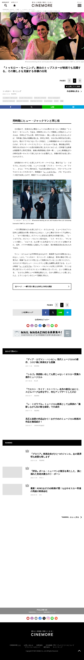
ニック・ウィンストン (25, 98)
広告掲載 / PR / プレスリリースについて (60, 645)
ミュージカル (48, 101)
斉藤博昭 (13, 94)
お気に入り (14, 4)
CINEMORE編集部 (39, 425)
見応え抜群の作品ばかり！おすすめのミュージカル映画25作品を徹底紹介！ (53, 420)
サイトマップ (57, 647)
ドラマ (56, 101)
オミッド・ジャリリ (22, 101)
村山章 (36, 381)
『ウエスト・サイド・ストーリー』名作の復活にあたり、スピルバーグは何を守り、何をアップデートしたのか (53, 390)
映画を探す (5, 4)
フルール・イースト (36, 101)
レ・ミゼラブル (50, 172)
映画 (18, 9)
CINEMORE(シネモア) (8, 9)
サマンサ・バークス (40, 98)
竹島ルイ (41, 477)
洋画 (61, 101)
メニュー (79, 4)
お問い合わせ (28, 645)
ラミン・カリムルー (54, 98)
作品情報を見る (73, 91)
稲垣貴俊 (36, 366)
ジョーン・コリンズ (9, 101)
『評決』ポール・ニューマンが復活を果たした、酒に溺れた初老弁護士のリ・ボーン (56, 472)
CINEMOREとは (15, 645)
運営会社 (47, 647)
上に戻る (79, 651)
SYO (40, 495)
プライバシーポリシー (32, 647)
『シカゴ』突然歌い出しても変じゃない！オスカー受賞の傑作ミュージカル (53, 375)
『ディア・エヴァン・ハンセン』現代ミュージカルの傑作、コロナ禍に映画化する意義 (51, 361)
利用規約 (39, 645)
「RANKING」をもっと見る (70, 517)
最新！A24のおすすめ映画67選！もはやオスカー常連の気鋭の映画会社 (56, 489)
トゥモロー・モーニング (28, 9)
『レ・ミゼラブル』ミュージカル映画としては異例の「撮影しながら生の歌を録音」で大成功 (53, 405)
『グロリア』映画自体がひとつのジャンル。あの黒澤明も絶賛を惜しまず (56, 455)
